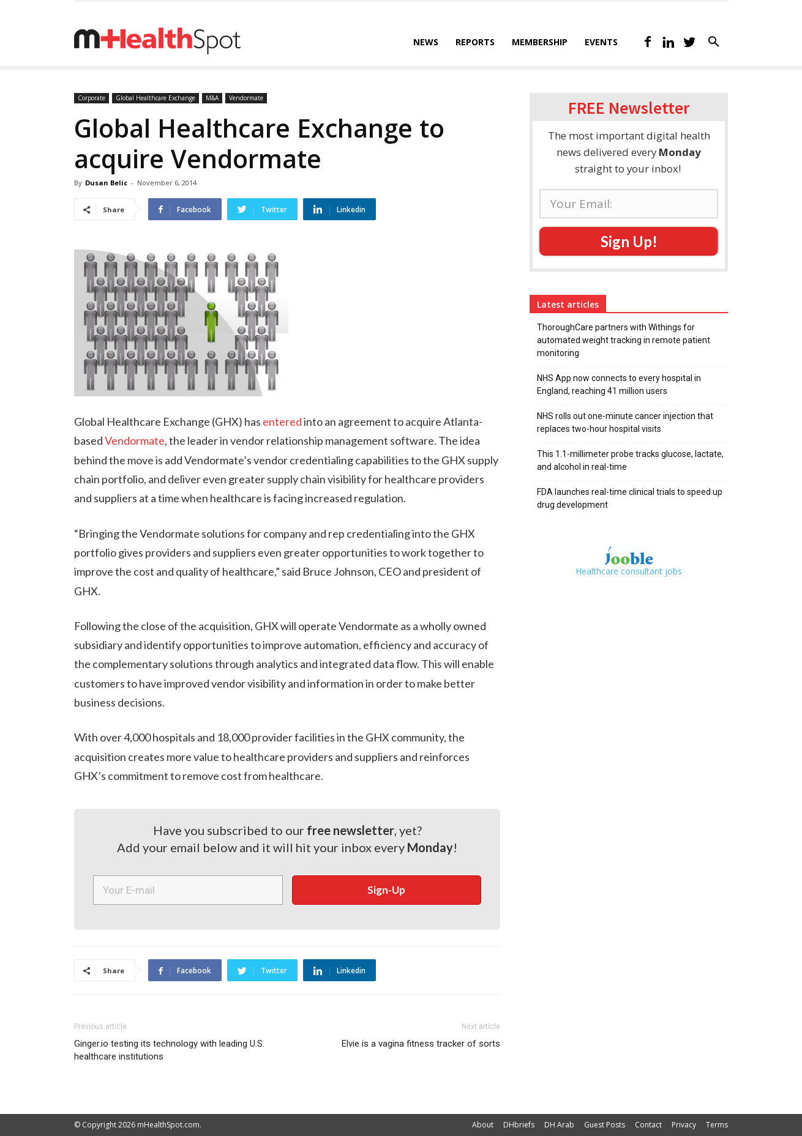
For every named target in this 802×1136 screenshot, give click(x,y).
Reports (475, 42)
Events (601, 42)
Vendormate (246, 98)
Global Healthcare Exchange (155, 98)
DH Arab (559, 1124)
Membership (540, 42)
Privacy (684, 1124)
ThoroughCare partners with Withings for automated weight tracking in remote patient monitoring (623, 340)
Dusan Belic (106, 182)
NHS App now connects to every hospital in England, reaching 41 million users (619, 384)
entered (282, 421)
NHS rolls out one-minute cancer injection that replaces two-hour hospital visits (625, 422)
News (425, 42)
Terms (717, 1124)
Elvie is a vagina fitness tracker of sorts (421, 1043)
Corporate (91, 98)
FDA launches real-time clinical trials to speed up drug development (629, 498)
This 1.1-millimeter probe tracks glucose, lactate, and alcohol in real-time (630, 460)
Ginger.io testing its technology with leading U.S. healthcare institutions (169, 1050)
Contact (648, 1124)
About (482, 1124)
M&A (212, 98)
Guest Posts (604, 1124)
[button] (713, 43)
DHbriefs (518, 1124)
